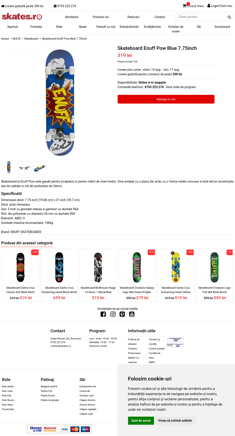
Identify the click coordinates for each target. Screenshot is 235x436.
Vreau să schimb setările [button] (175, 420)
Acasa (5, 38)
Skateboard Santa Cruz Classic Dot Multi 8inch (20, 289)
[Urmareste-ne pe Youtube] (131, 315)
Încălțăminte (152, 27)
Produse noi (101, 17)
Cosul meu (193, 5)
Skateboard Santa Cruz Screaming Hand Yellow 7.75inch (175, 290)
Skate (82, 27)
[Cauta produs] (229, 17)
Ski (199, 27)
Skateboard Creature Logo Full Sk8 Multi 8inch (214, 289)
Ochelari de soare (175, 29)
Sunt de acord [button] (141, 420)
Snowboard (222, 27)
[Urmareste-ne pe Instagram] (112, 315)
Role (59, 27)
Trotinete (36, 27)
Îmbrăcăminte (129, 27)
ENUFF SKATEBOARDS (25, 232)
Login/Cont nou (221, 6)
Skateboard (31, 38)
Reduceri (133, 17)
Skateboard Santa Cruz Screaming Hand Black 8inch (59, 289)
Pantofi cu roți (105, 27)
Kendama (71, 17)
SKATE (16, 38)
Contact (159, 17)
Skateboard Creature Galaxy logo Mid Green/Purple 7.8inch (137, 290)
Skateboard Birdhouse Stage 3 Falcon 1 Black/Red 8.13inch (98, 290)
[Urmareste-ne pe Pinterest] (122, 315)
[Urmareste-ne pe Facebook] (103, 315)
